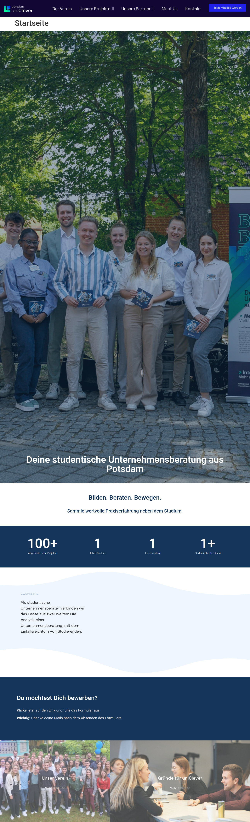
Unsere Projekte (97, 9)
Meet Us (170, 8)
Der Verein (62, 8)
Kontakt (193, 8)
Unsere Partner (137, 9)
